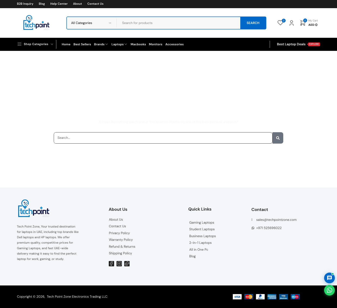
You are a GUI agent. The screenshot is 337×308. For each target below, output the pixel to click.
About (77, 4)
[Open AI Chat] (329, 278)
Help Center (59, 4)
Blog (42, 4)
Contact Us (95, 4)
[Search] (278, 138)
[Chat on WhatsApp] (329, 290)
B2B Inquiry (25, 4)
